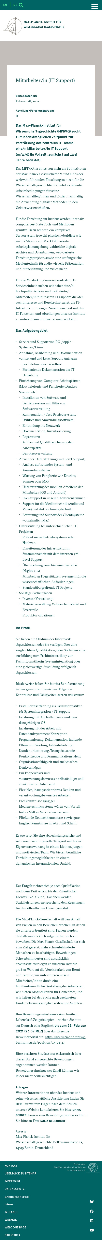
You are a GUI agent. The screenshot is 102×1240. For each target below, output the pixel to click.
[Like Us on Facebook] (92, 1211)
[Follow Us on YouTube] (92, 1230)
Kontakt (11, 1166)
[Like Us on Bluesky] (92, 1202)
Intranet (11, 1212)
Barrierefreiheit (17, 1197)
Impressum (12, 1181)
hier (19, 1104)
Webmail (11, 1220)
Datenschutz (15, 1189)
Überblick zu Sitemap (20, 1173)
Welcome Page (15, 1227)
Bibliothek (12, 1235)
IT (17, 116)
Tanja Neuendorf (53, 1121)
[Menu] (94, 7)
